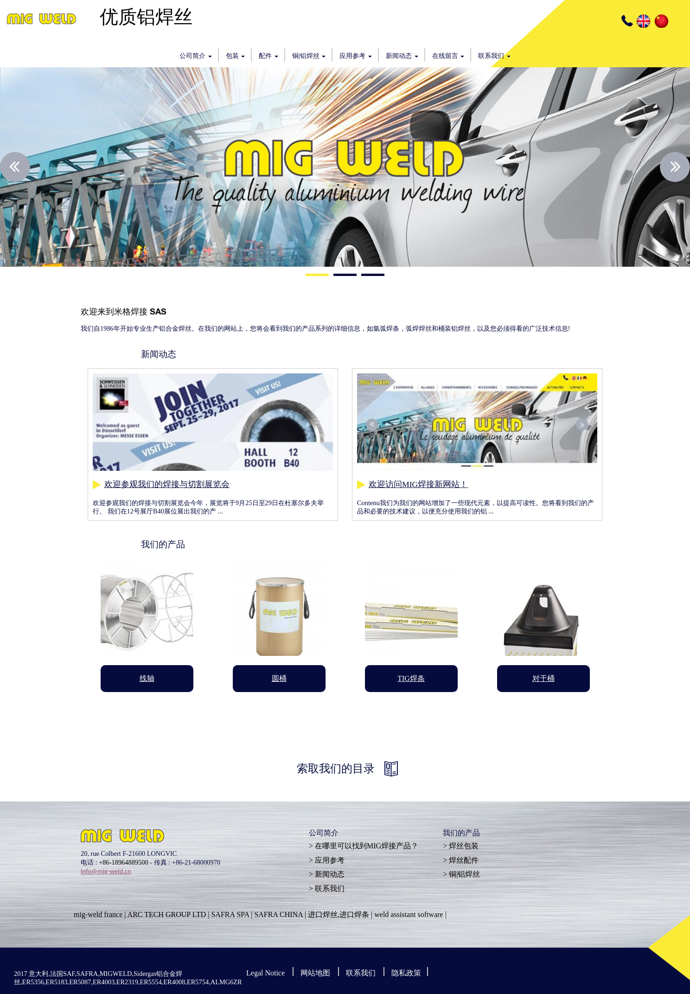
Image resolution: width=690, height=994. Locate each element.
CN (661, 21)
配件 (268, 55)
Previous (15, 167)
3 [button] (372, 276)
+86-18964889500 (123, 862)
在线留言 (448, 55)
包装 (235, 55)
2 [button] (345, 276)
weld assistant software (408, 914)
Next (675, 167)
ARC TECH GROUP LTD (167, 914)
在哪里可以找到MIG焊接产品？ (366, 846)
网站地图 (315, 973)
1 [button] (317, 276)
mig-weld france (98, 914)
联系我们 (494, 55)
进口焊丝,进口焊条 (338, 914)
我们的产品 (461, 834)
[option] (345, 167)
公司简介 (195, 55)
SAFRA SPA (230, 914)
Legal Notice (265, 973)
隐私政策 (406, 973)
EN (643, 21)
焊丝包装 (464, 846)
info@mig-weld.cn (106, 871)
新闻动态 (402, 55)
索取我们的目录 (336, 769)
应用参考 (355, 55)
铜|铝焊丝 (309, 55)
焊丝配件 (464, 860)
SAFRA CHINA (278, 914)
